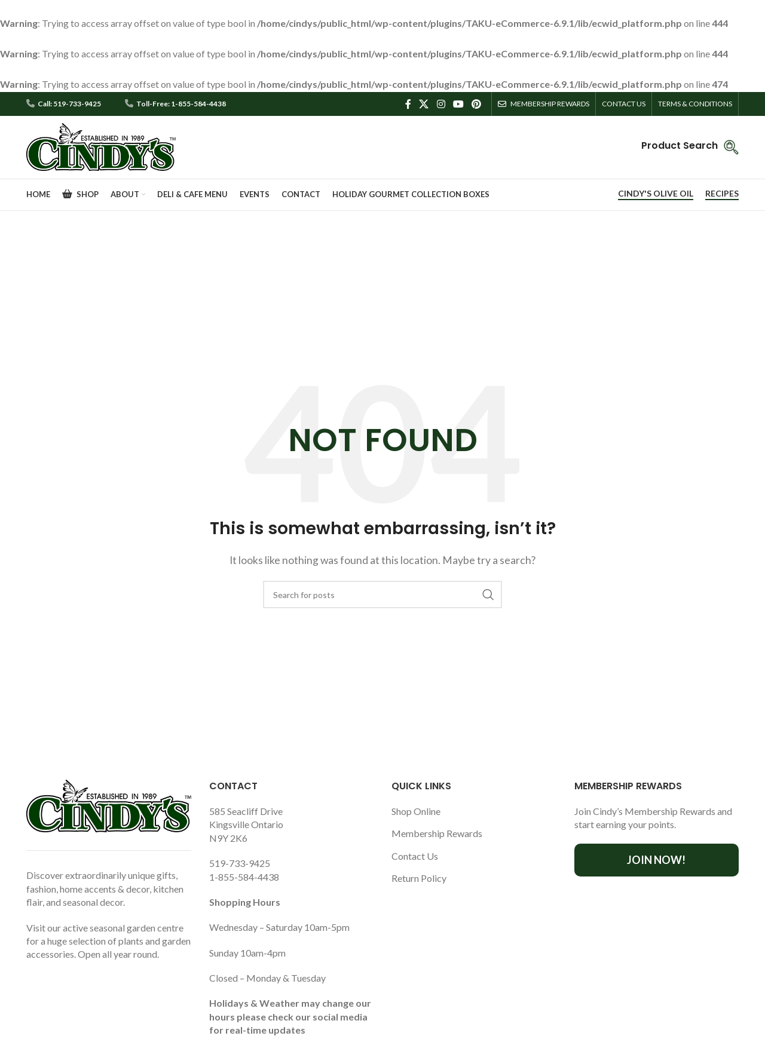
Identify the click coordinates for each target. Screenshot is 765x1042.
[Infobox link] (690, 147)
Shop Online (415, 811)
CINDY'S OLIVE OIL (655, 193)
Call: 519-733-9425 (69, 104)
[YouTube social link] (458, 103)
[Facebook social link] (408, 103)
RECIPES (722, 193)
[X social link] (424, 103)
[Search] (382, 594)
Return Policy (418, 878)
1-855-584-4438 (244, 876)
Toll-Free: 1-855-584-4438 (181, 104)
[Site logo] (101, 145)
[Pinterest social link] (476, 103)
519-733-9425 (239, 863)
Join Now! (656, 859)
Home (355, 308)
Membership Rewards (436, 833)
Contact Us (414, 856)
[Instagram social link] (441, 103)
